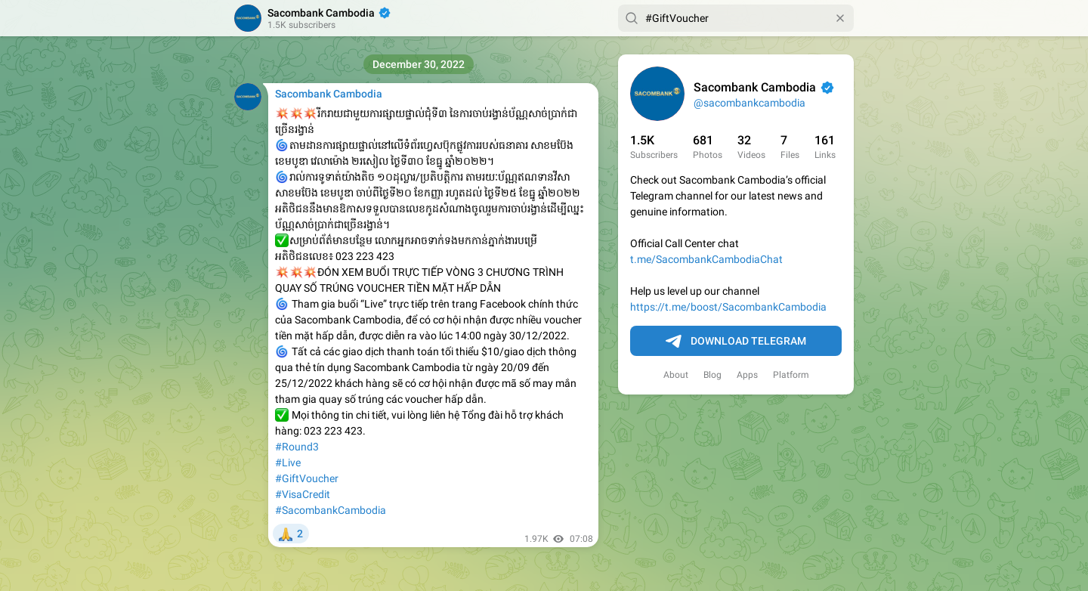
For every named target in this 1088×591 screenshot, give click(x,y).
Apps (747, 375)
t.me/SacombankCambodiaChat (706, 259)
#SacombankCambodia (330, 510)
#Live (288, 462)
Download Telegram (736, 341)
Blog (712, 375)
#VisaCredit (302, 494)
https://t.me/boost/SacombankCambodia (728, 307)
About (675, 375)
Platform (791, 375)
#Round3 (297, 447)
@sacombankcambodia (749, 103)
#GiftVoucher (306, 478)
